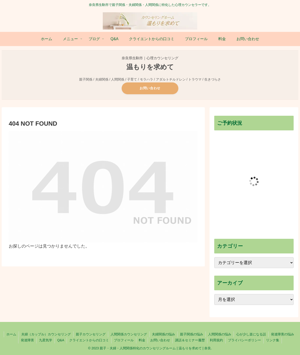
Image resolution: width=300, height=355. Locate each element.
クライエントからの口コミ (89, 340)
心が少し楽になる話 (251, 334)
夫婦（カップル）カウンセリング (46, 334)
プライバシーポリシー (244, 340)
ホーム (11, 334)
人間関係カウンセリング (129, 334)
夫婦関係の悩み (163, 334)
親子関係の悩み (191, 334)
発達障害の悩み (282, 334)
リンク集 (272, 340)
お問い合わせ (150, 88)
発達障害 (27, 340)
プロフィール (124, 340)
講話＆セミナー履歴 (190, 340)
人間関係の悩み (219, 334)
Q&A (60, 340)
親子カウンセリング (91, 334)
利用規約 (216, 340)
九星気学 (45, 340)
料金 (142, 340)
